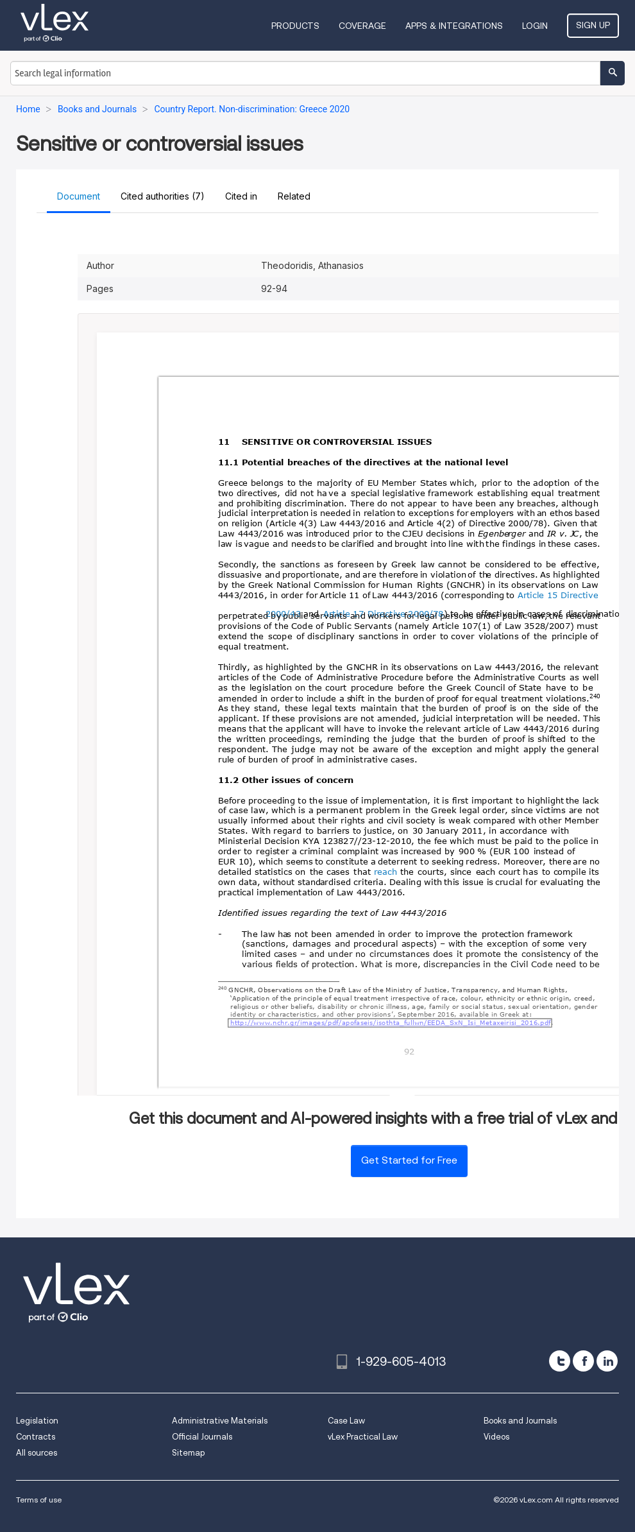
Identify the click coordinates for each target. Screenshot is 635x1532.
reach (385, 873)
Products (295, 26)
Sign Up (593, 25)
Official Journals (202, 1437)
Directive (581, 596)
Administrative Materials (219, 1420)
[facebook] (583, 1361)
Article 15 (538, 596)
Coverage (362, 26)
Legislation (37, 1420)
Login (535, 26)
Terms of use (39, 1499)
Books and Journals (520, 1420)
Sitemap (188, 1453)
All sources (36, 1453)
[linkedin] (607, 1361)
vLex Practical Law (363, 1437)
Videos (496, 1437)
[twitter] (559, 1361)
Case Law (346, 1420)
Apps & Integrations (454, 26)
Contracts (35, 1437)
